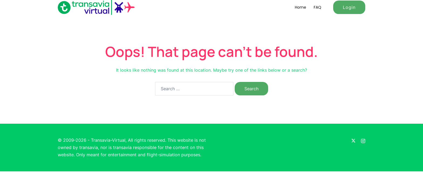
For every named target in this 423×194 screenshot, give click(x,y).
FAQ (317, 7)
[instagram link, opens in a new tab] (363, 140)
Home (300, 7)
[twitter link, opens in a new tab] (353, 140)
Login (349, 7)
